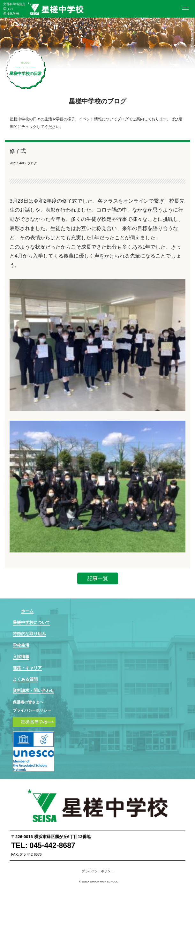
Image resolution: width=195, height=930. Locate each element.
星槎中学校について (31, 622)
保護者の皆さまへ (28, 702)
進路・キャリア (27, 667)
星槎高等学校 (34, 721)
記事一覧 (97, 578)
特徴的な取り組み (29, 633)
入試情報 (21, 656)
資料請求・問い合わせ (33, 690)
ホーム (27, 611)
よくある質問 (25, 679)
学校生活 (21, 645)
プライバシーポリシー (32, 710)
